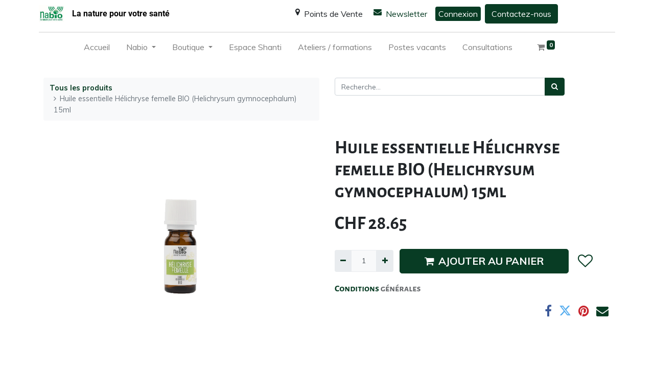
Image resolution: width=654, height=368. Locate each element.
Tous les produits (81, 88)
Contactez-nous (521, 14)
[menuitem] (97, 49)
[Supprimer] (343, 261)
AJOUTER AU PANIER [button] (484, 261)
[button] (585, 261)
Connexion (458, 14)
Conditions (358, 288)
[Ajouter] (384, 261)
